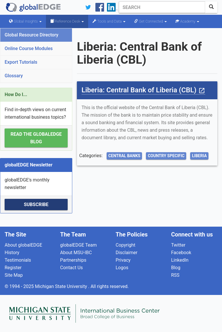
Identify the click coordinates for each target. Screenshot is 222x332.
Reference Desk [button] (67, 21)
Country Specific (166, 155)
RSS (175, 275)
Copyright (125, 245)
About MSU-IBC (76, 252)
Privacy (123, 260)
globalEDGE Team (78, 245)
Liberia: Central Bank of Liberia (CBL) (143, 90)
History (12, 252)
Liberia (199, 155)
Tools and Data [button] (108, 21)
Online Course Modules (29, 48)
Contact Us (71, 267)
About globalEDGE (23, 245)
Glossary (14, 75)
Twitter (178, 245)
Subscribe (36, 204)
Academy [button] (187, 21)
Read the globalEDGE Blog (36, 137)
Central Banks (124, 155)
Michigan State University (61, 286)
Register (13, 267)
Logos (122, 267)
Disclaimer (126, 252)
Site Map (14, 275)
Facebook (181, 252)
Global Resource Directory (31, 35)
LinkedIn (179, 260)
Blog (175, 267)
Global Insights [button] (25, 21)
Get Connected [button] (150, 21)
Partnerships (73, 260)
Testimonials (18, 260)
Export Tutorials (21, 62)
